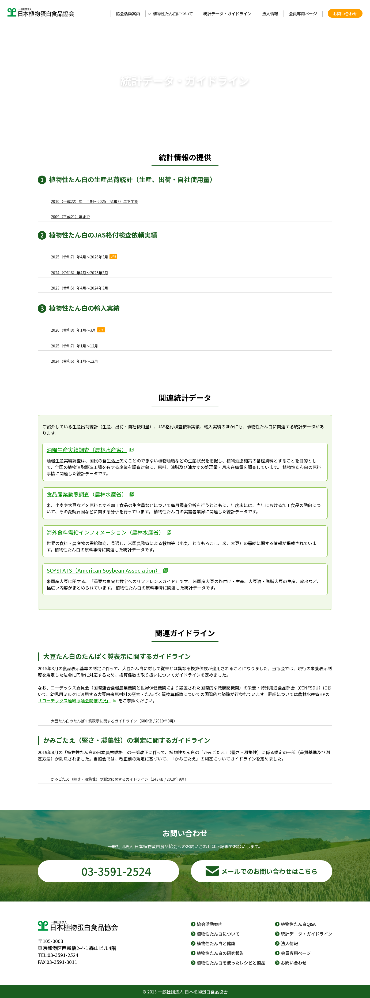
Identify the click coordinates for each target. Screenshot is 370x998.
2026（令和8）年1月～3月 (78, 330)
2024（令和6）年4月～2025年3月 (79, 272)
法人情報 (270, 13)
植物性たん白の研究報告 (220, 953)
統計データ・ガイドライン (227, 13)
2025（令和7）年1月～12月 (74, 345)
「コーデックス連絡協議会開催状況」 (74, 700)
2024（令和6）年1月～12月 (74, 361)
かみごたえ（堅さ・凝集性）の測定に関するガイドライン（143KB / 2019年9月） (119, 779)
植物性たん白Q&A (298, 924)
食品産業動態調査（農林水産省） (87, 494)
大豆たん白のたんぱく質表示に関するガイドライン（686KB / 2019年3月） (114, 721)
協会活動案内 (128, 13)
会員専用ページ (303, 13)
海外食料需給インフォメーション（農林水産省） (105, 532)
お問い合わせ (345, 13)
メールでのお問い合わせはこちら (269, 871)
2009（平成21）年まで (70, 216)
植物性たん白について (173, 13)
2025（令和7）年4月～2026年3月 (84, 256)
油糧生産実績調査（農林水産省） (87, 450)
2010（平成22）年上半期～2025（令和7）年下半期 (94, 201)
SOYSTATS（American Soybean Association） (104, 570)
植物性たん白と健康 (216, 943)
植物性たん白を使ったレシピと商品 (231, 962)
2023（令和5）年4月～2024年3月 (79, 288)
